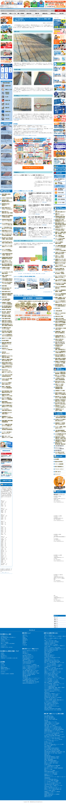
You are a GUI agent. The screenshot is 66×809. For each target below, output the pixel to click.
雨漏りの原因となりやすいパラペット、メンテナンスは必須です (54, 736)
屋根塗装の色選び (47, 653)
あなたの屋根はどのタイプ (48, 715)
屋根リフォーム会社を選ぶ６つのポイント (51, 698)
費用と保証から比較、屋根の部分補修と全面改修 (52, 661)
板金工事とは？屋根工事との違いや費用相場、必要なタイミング (54, 648)
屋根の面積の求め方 (47, 755)
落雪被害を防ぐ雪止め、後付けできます (50, 696)
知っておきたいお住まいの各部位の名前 (50, 719)
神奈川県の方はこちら (19, 271)
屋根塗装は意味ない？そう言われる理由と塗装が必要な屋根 (54, 729)
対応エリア (2, 666)
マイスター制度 (3, 644)
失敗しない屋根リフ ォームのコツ (49, 658)
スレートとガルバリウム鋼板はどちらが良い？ (51, 676)
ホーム (5, 10)
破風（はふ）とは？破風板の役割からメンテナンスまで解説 (54, 744)
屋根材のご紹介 (46, 754)
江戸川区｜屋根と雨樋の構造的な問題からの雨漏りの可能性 (36, 273)
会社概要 (49, 10)
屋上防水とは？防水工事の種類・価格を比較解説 (52, 735)
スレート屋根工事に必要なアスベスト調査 (51, 766)
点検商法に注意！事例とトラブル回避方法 (51, 644)
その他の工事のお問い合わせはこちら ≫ (33, 167)
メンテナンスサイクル (48, 639)
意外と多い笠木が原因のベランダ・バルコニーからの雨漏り (54, 731)
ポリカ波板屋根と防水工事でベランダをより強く (30, 679)
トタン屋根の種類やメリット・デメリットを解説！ (52, 666)
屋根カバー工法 (12, 13)
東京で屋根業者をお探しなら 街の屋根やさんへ (8, 637)
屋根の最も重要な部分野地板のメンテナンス (51, 771)
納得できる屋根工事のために (49, 651)
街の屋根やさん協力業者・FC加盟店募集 (7, 673)
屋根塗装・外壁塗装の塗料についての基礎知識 (51, 794)
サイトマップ (3, 672)
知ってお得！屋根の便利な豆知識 (49, 718)
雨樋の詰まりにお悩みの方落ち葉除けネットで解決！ (31, 673)
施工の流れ (27, 10)
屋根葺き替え (4, 13)
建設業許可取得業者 (4, 667)
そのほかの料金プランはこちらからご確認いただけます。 (25, 135)
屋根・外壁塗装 (21, 13)
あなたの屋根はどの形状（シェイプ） (50, 745)
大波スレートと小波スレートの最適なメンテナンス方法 (53, 785)
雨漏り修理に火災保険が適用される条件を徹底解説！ (52, 708)
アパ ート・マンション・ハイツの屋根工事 (29, 664)
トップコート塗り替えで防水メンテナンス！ (51, 740)
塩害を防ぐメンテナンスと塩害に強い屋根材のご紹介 (52, 789)
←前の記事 (20, 273)
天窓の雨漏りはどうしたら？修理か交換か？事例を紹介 (53, 728)
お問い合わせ (60, 10)
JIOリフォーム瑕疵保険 (4, 642)
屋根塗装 (24, 637)
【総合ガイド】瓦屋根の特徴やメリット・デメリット (52, 691)
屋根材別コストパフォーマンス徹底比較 (50, 774)
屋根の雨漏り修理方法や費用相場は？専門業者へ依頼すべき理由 (54, 751)
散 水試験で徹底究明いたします (28, 658)
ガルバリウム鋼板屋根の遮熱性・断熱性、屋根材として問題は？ (54, 687)
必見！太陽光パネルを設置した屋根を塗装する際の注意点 (53, 668)
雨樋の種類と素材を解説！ (27, 675)
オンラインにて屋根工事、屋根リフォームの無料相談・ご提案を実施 (55, 636)
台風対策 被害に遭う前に (27, 659)
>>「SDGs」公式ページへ (4, 572)
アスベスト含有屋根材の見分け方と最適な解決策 (52, 765)
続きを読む (44, 202)
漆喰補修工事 (25, 638)
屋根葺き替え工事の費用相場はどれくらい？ (30, 683)
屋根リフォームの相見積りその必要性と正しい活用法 (52, 638)
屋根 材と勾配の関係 (47, 746)
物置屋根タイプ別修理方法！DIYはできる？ (30, 668)
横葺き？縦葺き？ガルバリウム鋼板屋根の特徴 (51, 682)
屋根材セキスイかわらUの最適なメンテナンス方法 (52, 672)
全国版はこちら (47, 271)
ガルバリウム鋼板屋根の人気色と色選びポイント (52, 688)
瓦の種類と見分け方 (47, 764)
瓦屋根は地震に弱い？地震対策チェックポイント (52, 693)
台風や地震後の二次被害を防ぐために (50, 704)
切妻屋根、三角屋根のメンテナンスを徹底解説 (51, 723)
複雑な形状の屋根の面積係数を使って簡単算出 (51, 756)
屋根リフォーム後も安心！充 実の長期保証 (8, 643)
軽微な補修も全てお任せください (28, 655)
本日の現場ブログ (4, 655)
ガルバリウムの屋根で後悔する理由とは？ (51, 779)
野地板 (18, 119)
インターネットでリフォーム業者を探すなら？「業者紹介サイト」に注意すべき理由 (55, 646)
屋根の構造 (46, 720)
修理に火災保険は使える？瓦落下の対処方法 (51, 703)
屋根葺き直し (53, 13)
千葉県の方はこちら (33, 271)
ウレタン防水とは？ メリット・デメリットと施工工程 (53, 739)
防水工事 (61, 13)
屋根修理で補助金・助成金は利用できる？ (29, 680)
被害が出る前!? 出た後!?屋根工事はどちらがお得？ (52, 657)
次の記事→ (43, 273)
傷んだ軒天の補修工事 (48, 743)
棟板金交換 (29, 13)
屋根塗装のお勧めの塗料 (48, 795)
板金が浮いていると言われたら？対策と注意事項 (52, 647)
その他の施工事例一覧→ (48, 291)
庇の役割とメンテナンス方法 (49, 741)
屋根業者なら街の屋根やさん (5, 668)
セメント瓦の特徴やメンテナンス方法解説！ (51, 781)
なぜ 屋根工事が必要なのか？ (49, 656)
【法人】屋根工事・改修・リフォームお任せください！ (31, 678)
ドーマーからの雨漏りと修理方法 (49, 790)
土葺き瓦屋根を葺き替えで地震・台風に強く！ (51, 784)
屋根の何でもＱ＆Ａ (4, 656)
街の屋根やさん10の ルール (5, 639)
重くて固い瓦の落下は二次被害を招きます (51, 702)
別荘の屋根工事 (25, 676)
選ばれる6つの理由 (4, 638)
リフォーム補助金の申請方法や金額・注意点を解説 (31, 681)
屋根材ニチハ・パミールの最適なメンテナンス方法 (52, 671)
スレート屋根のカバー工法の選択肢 (50, 663)
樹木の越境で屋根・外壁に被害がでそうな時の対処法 (52, 697)
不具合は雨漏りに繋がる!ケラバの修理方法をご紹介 (52, 726)
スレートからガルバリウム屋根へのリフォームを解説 (52, 677)
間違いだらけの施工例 (48, 652)
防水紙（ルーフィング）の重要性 (49, 770)
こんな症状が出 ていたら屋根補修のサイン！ (51, 701)
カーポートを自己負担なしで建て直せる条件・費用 (31, 665)
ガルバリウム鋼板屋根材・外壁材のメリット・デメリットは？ (54, 683)
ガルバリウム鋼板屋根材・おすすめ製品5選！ (51, 681)
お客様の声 (16, 10)
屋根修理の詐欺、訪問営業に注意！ (50, 643)
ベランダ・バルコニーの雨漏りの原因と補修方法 (52, 738)
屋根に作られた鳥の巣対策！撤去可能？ (29, 674)
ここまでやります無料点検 (27, 654)
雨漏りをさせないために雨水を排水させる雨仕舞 (52, 750)
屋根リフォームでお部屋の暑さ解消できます (51, 761)
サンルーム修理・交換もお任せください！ (29, 669)
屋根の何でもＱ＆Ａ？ (47, 796)
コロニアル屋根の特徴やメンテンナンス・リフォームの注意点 (54, 678)
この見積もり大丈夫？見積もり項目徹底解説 (51, 641)
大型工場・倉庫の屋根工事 (27, 663)
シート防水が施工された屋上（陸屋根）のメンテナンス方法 (54, 734)
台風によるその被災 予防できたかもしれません (51, 706)
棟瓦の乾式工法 (46, 692)
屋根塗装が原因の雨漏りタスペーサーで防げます (52, 730)
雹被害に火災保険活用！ (48, 707)
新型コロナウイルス (33, 128)
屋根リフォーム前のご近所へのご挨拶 (50, 640)
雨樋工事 (37, 13)
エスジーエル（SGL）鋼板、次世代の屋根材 (51, 780)
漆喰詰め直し (45, 13)
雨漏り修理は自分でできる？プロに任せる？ (51, 724)
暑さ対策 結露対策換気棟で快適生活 (50, 760)
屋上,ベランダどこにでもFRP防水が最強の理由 (51, 733)
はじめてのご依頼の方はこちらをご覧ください (30, 650)
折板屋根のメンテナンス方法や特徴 (50, 667)
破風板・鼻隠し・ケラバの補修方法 (50, 725)
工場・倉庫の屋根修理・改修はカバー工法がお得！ (31, 670)
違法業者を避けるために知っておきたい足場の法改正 (52, 709)
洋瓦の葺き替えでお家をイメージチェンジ (51, 786)
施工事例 (38, 10)
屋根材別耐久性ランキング (48, 775)
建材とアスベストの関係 (48, 769)
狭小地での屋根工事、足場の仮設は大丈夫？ (51, 673)
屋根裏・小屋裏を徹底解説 (48, 759)
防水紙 (14, 119)
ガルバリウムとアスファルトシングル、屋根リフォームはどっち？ (55, 776)
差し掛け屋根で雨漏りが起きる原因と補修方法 (51, 749)
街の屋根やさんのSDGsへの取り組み (7, 647)
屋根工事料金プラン (26, 653)
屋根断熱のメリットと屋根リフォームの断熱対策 (52, 791)
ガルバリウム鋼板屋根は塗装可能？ (50, 686)
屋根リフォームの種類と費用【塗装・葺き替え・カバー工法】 (54, 662)
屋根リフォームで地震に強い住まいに (29, 660)
